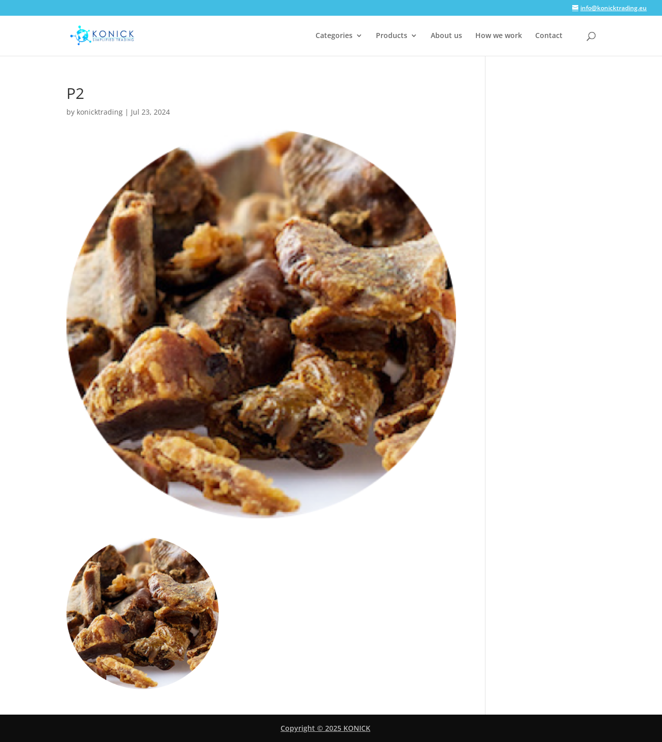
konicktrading (100, 112)
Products (391, 36)
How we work (498, 36)
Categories (334, 36)
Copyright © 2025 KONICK (325, 728)
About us (446, 36)
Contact (549, 36)
